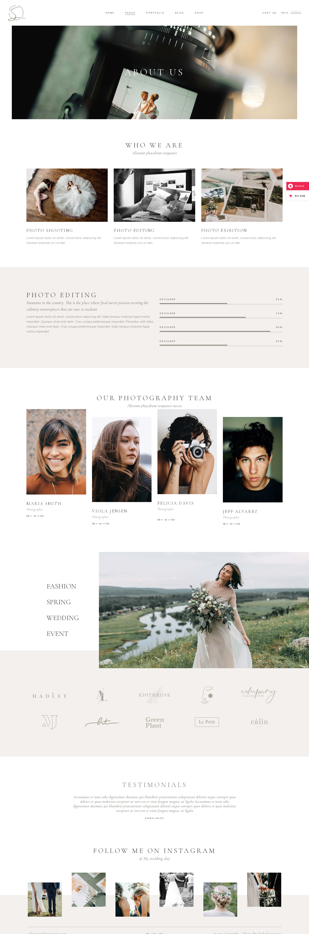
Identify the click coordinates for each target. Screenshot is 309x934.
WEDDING (63, 618)
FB (27, 516)
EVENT (57, 634)
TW (42, 516)
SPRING (59, 602)
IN (34, 516)
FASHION (61, 586)
